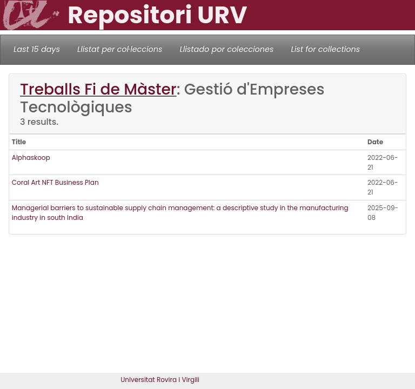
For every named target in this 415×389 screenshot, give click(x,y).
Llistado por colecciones (227, 49)
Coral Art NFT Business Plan (55, 182)
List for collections (325, 49)
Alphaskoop (31, 157)
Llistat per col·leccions (120, 49)
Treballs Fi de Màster (98, 89)
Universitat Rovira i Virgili (160, 379)
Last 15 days (37, 49)
